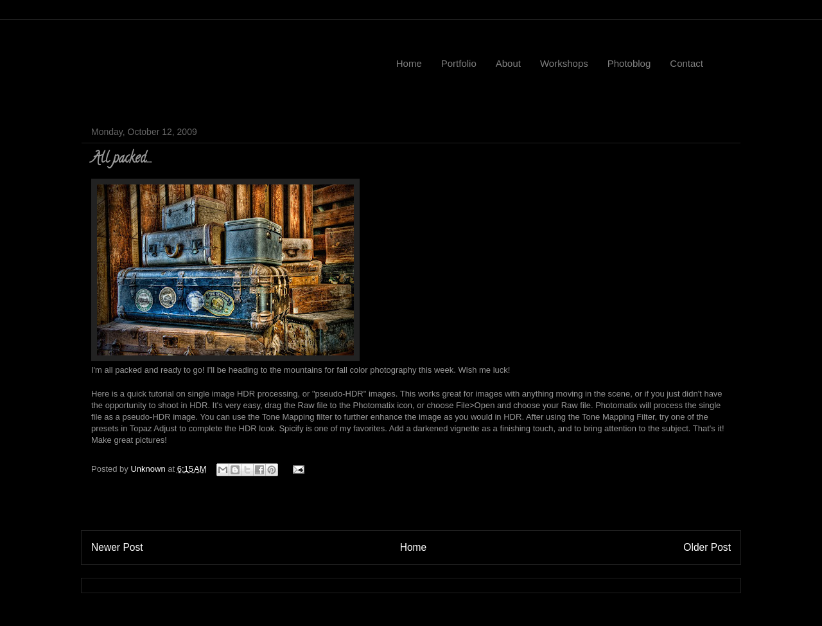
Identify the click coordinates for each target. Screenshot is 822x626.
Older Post (707, 547)
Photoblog (629, 63)
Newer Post (117, 547)
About (508, 63)
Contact (686, 63)
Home (409, 63)
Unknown (149, 469)
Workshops (564, 63)
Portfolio (459, 63)
